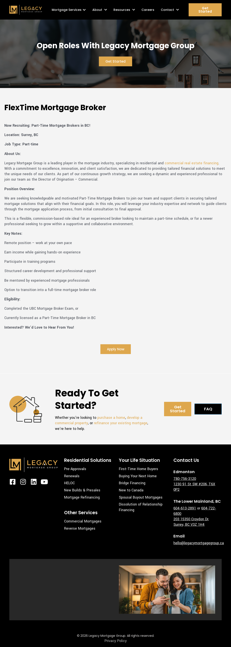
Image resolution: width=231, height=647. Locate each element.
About (99, 9)
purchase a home (111, 417)
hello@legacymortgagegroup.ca (198, 543)
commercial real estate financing (191, 163)
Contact (170, 9)
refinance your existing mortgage (120, 423)
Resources (124, 9)
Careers (147, 10)
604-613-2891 (184, 508)
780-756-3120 (184, 478)
